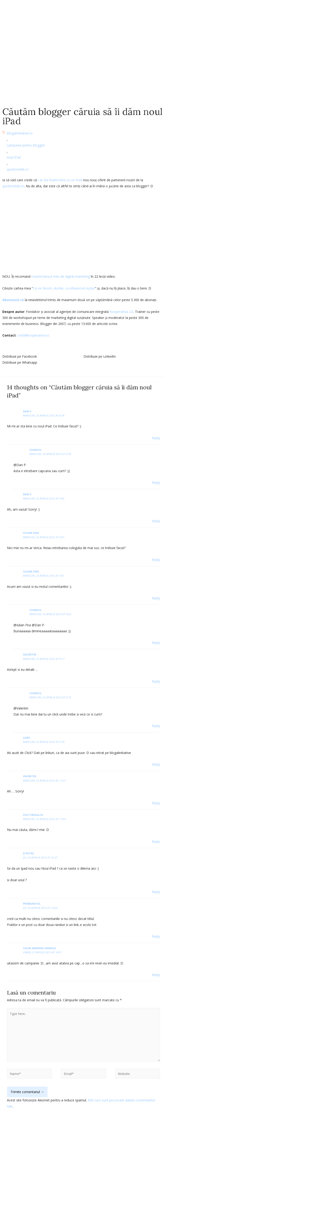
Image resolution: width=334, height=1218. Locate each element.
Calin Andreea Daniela (39, 948)
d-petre (28, 853)
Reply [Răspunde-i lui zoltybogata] (156, 841)
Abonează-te (13, 300)
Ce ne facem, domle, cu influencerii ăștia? (64, 288)
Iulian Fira (31, 532)
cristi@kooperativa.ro (33, 335)
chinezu (35, 450)
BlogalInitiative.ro (20, 133)
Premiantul (32, 903)
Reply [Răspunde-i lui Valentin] (156, 681)
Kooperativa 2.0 (121, 311)
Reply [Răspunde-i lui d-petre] (156, 892)
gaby (26, 737)
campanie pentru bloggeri (26, 145)
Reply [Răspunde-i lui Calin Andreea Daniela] (156, 975)
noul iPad (14, 157)
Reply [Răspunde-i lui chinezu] (156, 482)
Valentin (29, 776)
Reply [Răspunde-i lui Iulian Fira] (156, 559)
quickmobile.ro (18, 169)
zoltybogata (33, 815)
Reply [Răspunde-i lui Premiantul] (156, 936)
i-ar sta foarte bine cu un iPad (60, 180)
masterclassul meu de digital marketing (60, 276)
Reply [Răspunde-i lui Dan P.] (156, 438)
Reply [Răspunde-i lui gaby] (156, 764)
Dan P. (27, 411)
